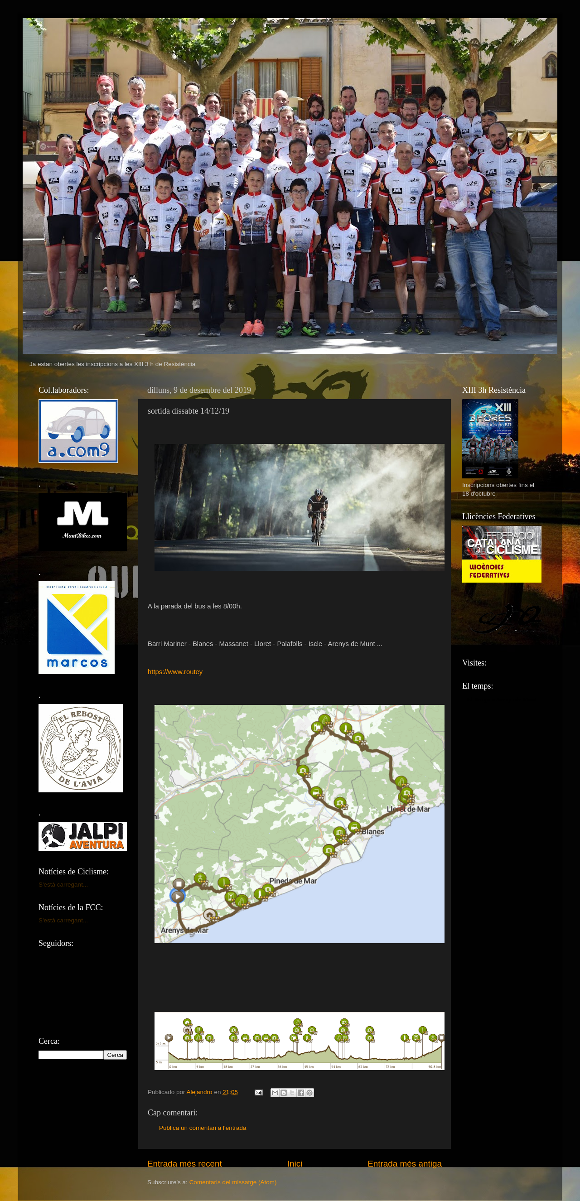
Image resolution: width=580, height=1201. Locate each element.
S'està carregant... (63, 884)
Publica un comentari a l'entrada (202, 1127)
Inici (295, 1163)
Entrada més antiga (404, 1163)
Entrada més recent (184, 1163)
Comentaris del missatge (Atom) (233, 1182)
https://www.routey (175, 671)
